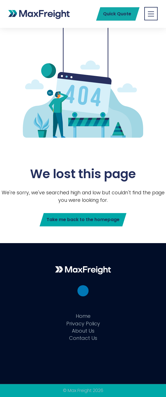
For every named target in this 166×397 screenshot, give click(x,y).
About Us (83, 330)
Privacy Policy (83, 323)
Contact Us (83, 338)
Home (83, 316)
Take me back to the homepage (83, 219)
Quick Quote (117, 14)
